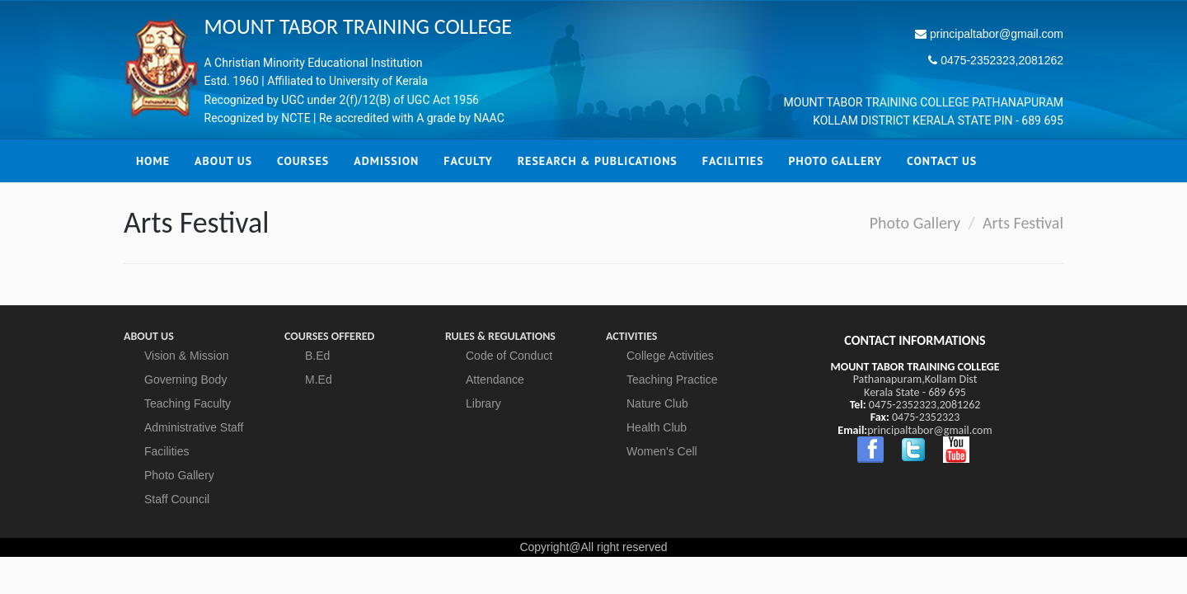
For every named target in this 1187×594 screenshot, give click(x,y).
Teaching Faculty (187, 403)
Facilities (166, 451)
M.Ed (318, 379)
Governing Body (185, 379)
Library (483, 403)
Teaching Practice (672, 379)
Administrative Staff (193, 427)
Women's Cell (661, 451)
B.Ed (317, 355)
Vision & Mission (186, 355)
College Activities (670, 355)
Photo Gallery (915, 223)
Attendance (495, 379)
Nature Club (657, 403)
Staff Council (176, 499)
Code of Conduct (509, 355)
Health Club (656, 427)
